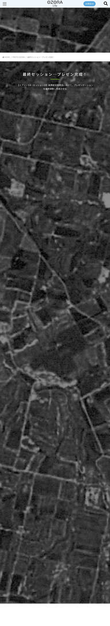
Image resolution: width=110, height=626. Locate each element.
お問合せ (89, 3)
